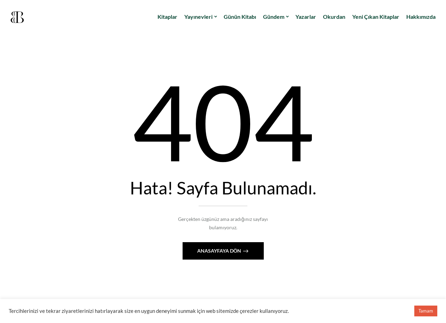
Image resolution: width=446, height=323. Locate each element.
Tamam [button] (425, 311)
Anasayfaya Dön (219, 251)
